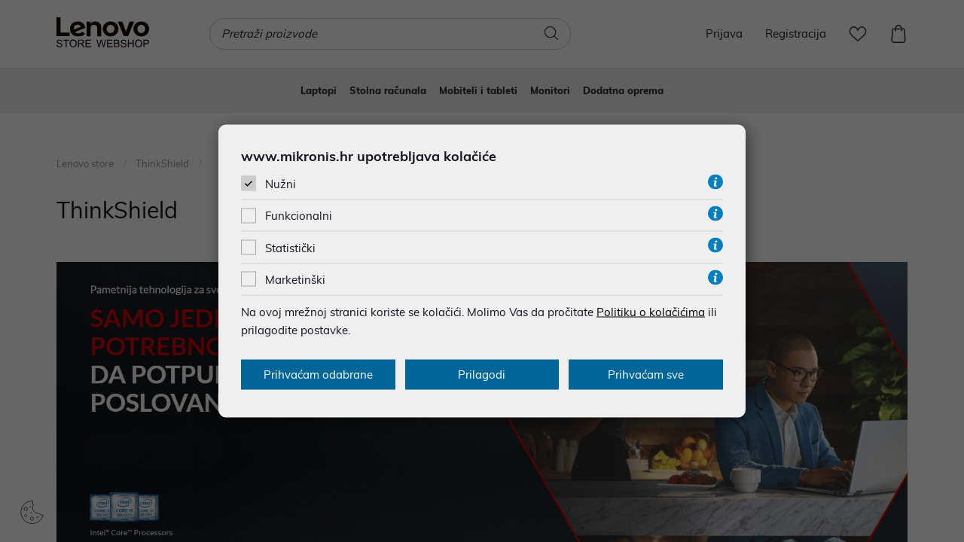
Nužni (280, 184)
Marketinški (295, 279)
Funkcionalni (298, 216)
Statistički (290, 247)
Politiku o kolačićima (650, 311)
